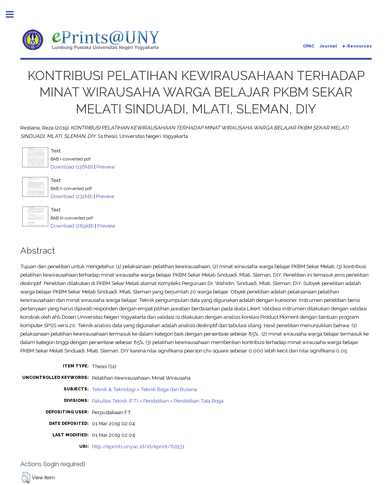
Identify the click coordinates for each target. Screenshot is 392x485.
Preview (105, 167)
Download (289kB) (72, 226)
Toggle (14, 14)
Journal (328, 46)
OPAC (308, 46)
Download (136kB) (72, 167)
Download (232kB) (72, 196)
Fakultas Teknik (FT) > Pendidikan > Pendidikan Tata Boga (158, 401)
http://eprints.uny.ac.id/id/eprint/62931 (138, 446)
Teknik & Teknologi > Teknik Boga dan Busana (144, 389)
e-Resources (357, 46)
